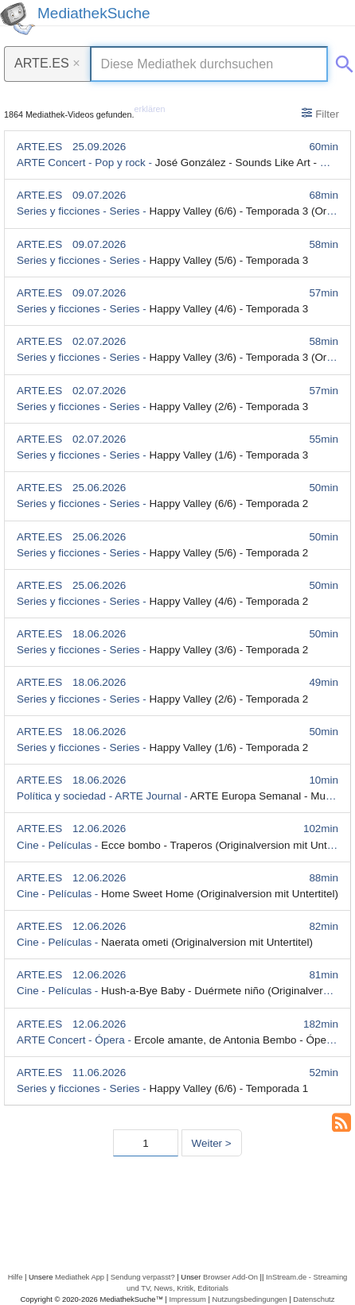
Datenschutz (313, 1299)
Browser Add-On (230, 1276)
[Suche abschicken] (341, 61)
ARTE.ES (47, 63)
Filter (320, 113)
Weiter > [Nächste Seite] (212, 1143)
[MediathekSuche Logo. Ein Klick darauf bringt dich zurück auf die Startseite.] (17, 18)
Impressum (187, 1299)
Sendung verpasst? (143, 1276)
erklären (150, 109)
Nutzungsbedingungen (250, 1299)
